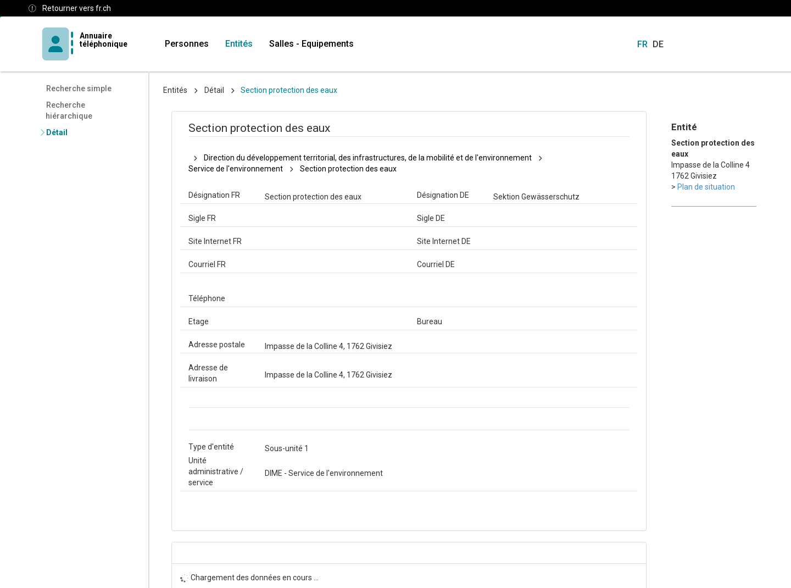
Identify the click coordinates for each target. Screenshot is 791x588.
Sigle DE (431, 218)
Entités (239, 43)
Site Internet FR (215, 241)
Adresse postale (216, 344)
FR (642, 44)
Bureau (429, 321)
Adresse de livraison (208, 373)
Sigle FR (202, 218)
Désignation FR (214, 195)
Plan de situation (706, 186)
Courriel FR (207, 264)
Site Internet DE (444, 241)
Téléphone (206, 298)
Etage (198, 321)
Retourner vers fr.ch (76, 8)
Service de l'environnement (235, 168)
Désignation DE (443, 195)
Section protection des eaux (348, 168)
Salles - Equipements (311, 43)
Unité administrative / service (215, 471)
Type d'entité (211, 446)
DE (658, 44)
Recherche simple (79, 88)
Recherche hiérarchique (69, 110)
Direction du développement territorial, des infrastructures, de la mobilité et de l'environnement (368, 157)
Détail (57, 132)
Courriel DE (436, 264)
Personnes (187, 43)
